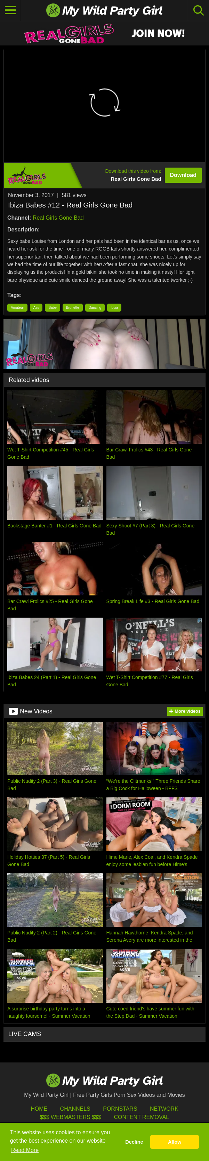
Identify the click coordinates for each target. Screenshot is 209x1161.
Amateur (17, 308)
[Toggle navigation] (10, 10)
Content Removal (141, 1117)
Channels (75, 1109)
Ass (36, 308)
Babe (52, 308)
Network (164, 1109)
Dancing (95, 308)
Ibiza (114, 308)
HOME (39, 1109)
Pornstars (120, 1109)
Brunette (72, 308)
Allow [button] (174, 1142)
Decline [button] (134, 1142)
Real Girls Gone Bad (58, 218)
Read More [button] (25, 1150)
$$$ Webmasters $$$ (70, 1117)
